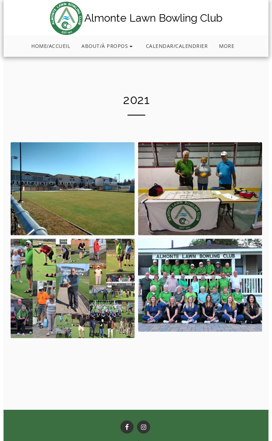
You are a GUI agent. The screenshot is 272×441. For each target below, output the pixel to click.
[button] (108, 46)
